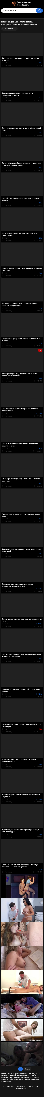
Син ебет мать (9, 1087)
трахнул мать (33, 1087)
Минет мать (21, 1089)
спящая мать (21, 1087)
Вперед (27, 1069)
